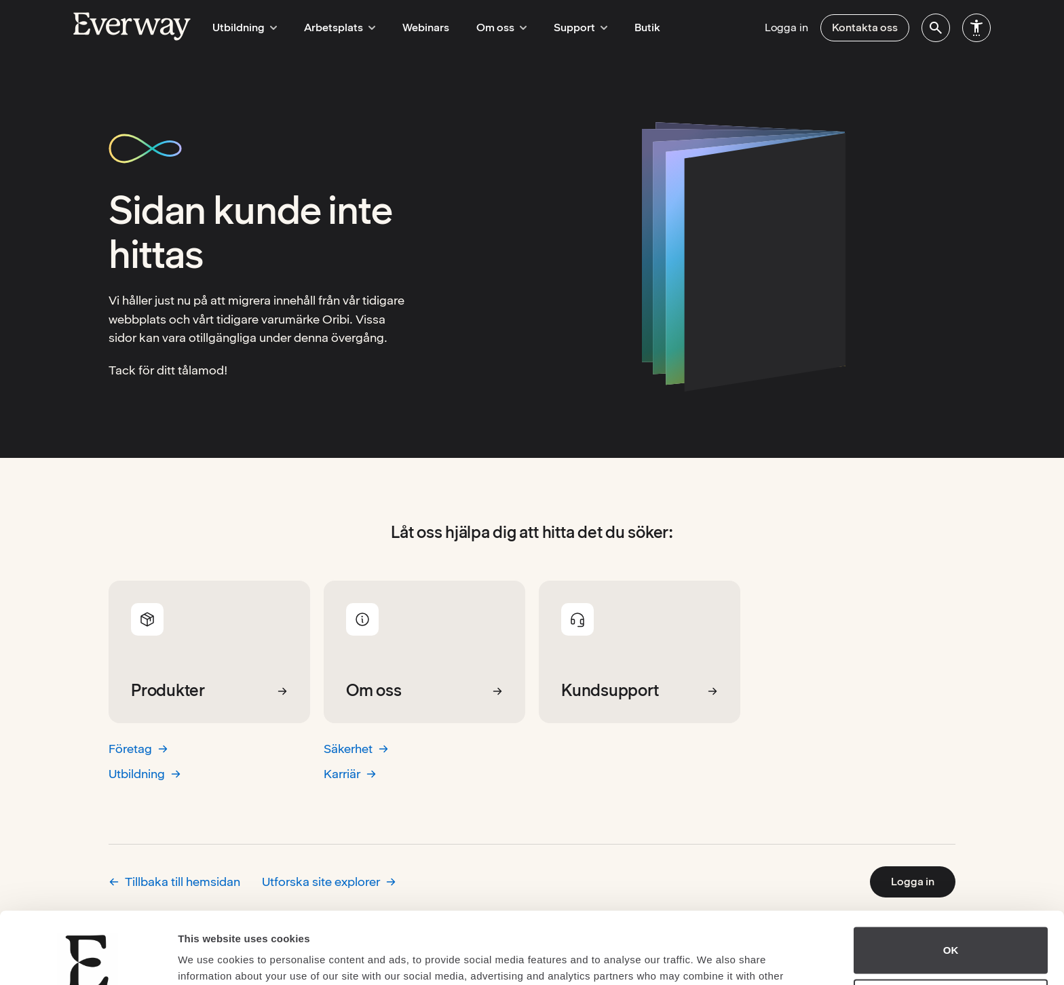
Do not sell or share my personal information (951, 930)
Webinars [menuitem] (417, 27)
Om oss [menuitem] (491, 27)
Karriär (350, 774)
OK (951, 879)
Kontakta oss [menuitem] (865, 27)
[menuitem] (936, 28)
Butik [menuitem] (631, 27)
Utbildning (145, 774)
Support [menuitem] (566, 27)
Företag (138, 748)
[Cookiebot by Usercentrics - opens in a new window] (87, 958)
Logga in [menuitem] (786, 27)
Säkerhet (356, 748)
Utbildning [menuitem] (242, 27)
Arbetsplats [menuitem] (333, 27)
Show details (209, 958)
